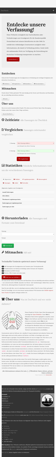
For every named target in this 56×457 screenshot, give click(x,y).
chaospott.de (6, 405)
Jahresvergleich (42, 179)
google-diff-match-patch (10, 430)
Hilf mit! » (5, 99)
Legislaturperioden (28, 179)
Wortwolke (24, 183)
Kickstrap (6, 426)
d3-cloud (10, 439)
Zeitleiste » (6, 83)
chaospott (26, 412)
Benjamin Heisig (41, 389)
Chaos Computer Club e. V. (46, 412)
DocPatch (4, 10)
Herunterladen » (39, 83)
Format (4, 238)
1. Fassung (12, 143)
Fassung (4, 231)
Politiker (16, 179)
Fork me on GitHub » (11, 277)
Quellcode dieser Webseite (12, 415)
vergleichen (23, 159)
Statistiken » (27, 83)
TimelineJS (7, 428)
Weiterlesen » (13, 59)
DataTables (7, 435)
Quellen (14, 449)
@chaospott (5, 407)
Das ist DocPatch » (8, 114)
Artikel (15, 183)
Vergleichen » (16, 83)
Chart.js (6, 437)
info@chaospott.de (7, 403)
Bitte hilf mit (5, 452)
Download (7, 246)
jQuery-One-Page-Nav (10, 432)
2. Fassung (12, 151)
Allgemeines (7, 179)
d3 (4, 439)
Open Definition (37, 314)
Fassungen (6, 183)
